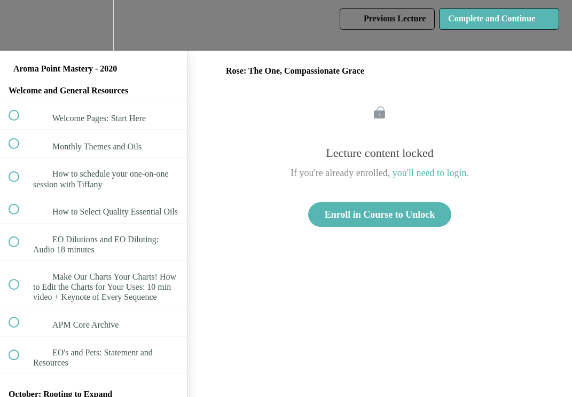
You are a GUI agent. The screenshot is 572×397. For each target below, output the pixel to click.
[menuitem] (93, 25)
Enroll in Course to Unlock (380, 214)
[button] (20, 25)
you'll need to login (430, 173)
